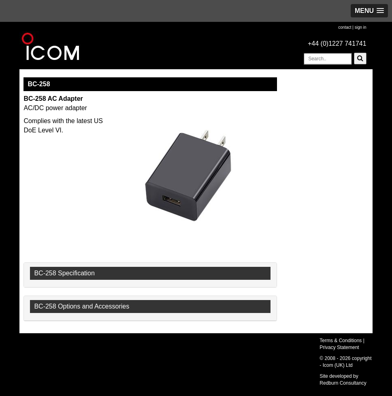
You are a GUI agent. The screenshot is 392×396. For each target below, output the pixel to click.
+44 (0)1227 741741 (337, 43)
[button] (369, 10)
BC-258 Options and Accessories (81, 306)
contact (344, 27)
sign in (360, 27)
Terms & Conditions (341, 340)
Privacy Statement (339, 347)
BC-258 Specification (64, 273)
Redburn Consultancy (343, 383)
